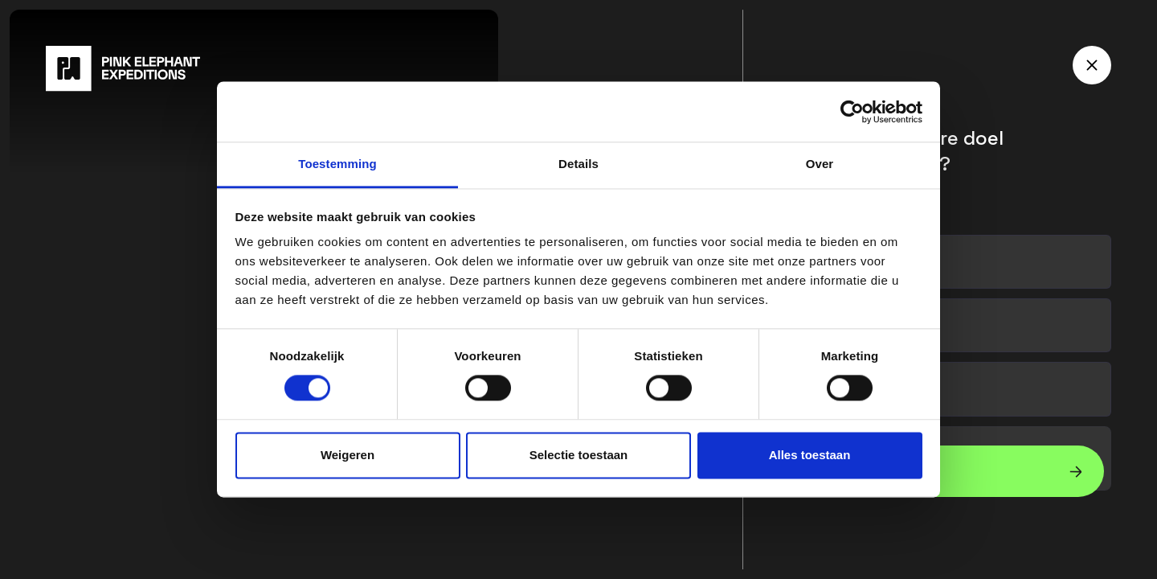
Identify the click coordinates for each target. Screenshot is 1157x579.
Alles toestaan (810, 455)
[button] (944, 471)
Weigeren (347, 455)
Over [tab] (820, 163)
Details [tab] (578, 163)
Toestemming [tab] (337, 163)
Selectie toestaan (578, 455)
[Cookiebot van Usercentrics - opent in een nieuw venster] (852, 112)
